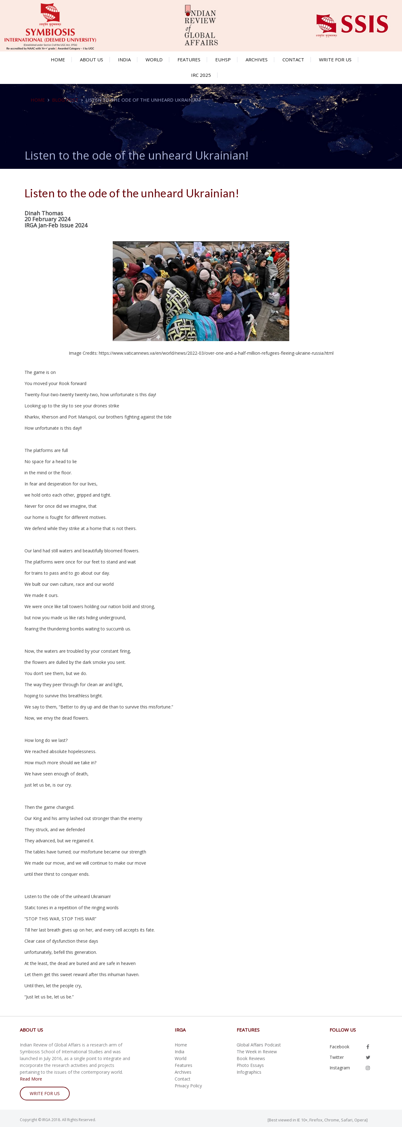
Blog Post (65, 100)
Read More (31, 1079)
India (124, 59)
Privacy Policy (188, 1086)
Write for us (335, 59)
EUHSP (223, 59)
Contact (293, 59)
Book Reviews (251, 1058)
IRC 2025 (201, 75)
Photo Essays (250, 1065)
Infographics (249, 1072)
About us (91, 59)
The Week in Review (257, 1052)
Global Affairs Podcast (259, 1045)
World (154, 59)
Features (188, 59)
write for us (45, 1093)
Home (58, 59)
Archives (257, 59)
